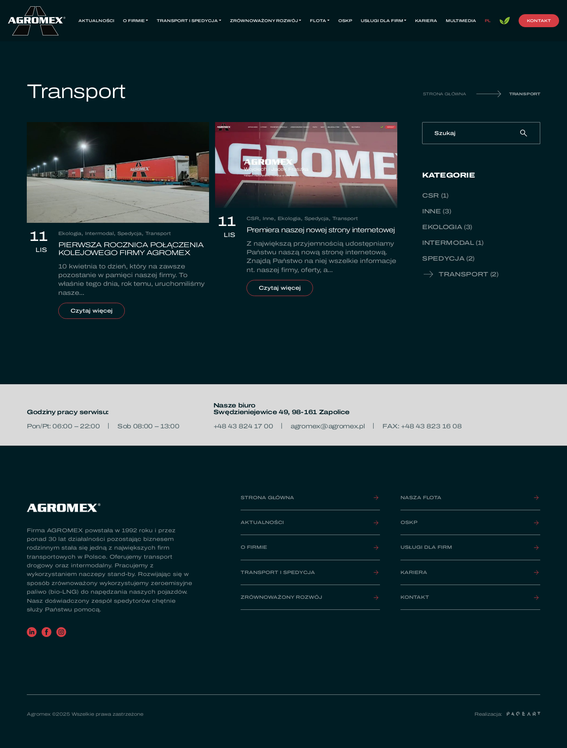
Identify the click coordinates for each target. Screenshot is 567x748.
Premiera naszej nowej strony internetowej (320, 230)
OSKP (345, 21)
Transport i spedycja (187, 21)
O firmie (134, 21)
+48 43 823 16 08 (431, 426)
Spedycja (129, 233)
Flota (318, 21)
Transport (158, 233)
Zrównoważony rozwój (264, 21)
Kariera (426, 21)
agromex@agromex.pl (328, 426)
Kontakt (539, 21)
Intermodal (99, 233)
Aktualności (96, 21)
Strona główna (444, 94)
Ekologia (70, 233)
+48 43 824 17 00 (243, 426)
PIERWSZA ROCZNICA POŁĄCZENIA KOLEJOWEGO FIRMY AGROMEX (131, 249)
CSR (252, 218)
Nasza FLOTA (420, 497)
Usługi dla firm (382, 21)
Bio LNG (504, 21)
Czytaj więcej (97, 310)
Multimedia (461, 21)
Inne (268, 218)
